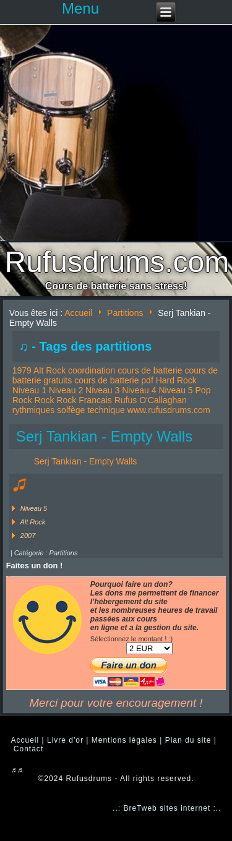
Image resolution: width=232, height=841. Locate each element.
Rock (44, 400)
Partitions (125, 313)
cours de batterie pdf (113, 380)
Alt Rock (49, 370)
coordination (91, 370)
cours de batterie (150, 370)
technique (106, 410)
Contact (28, 749)
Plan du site (188, 740)
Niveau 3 (102, 390)
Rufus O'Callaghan (150, 400)
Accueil (78, 313)
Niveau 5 (175, 390)
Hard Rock (176, 380)
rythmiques (33, 410)
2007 (27, 535)
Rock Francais (83, 400)
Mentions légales (124, 740)
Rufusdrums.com (117, 261)
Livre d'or (65, 740)
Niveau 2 (66, 390)
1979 (22, 370)
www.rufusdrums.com (168, 410)
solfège (71, 410)
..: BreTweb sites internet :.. (167, 808)
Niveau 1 (29, 390)
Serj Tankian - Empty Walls (104, 436)
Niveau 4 (139, 390)
